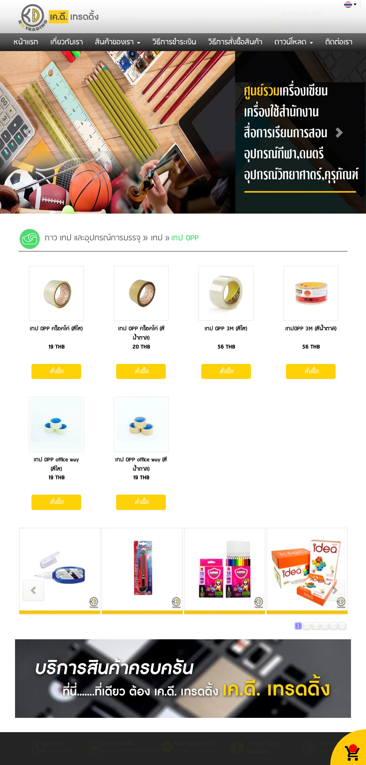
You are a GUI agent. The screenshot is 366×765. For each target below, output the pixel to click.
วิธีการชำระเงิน (174, 42)
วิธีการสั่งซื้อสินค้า (235, 42)
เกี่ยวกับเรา (66, 42)
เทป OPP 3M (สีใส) (225, 329)
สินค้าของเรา (117, 42)
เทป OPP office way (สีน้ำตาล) (141, 464)
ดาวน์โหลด (293, 42)
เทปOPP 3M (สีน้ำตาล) (311, 329)
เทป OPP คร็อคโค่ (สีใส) (56, 329)
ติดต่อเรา (338, 42)
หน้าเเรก (26, 42)
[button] (27, 132)
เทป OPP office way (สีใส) (56, 464)
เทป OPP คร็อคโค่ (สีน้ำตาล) (141, 333)
